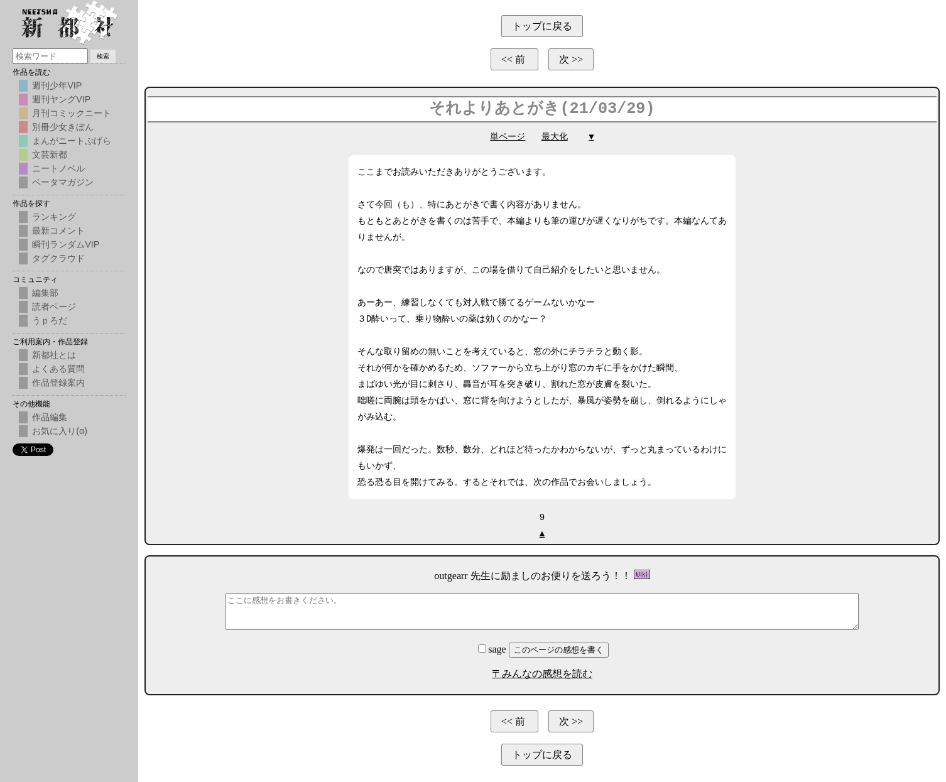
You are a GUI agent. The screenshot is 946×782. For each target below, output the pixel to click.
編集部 (45, 293)
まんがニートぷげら (71, 141)
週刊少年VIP (57, 85)
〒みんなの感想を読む (542, 673)
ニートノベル (58, 168)
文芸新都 (49, 154)
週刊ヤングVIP (61, 99)
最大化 (554, 137)
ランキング (54, 217)
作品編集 (49, 417)
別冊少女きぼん (63, 127)
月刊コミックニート (71, 113)
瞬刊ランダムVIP (65, 244)
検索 (103, 56)
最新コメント (58, 230)
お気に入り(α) (59, 431)
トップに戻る (542, 26)
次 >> (571, 59)
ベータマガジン (63, 182)
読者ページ (54, 306)
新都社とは (54, 355)
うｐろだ (49, 320)
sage (493, 649)
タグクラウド (58, 258)
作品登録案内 (58, 382)
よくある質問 (58, 369)
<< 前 (514, 59)
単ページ (507, 137)
